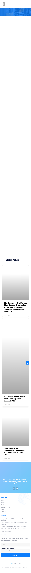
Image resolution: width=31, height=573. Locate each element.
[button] (4, 4)
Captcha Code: (9, 548)
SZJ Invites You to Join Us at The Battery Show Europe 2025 (14, 399)
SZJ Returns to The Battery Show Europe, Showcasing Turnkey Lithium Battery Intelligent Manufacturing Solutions (15, 307)
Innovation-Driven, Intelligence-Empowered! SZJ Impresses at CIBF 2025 (14, 451)
